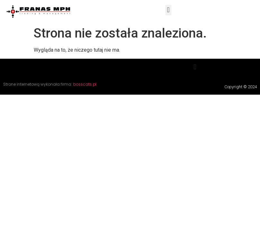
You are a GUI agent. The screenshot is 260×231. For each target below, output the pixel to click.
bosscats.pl (84, 84)
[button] (168, 10)
